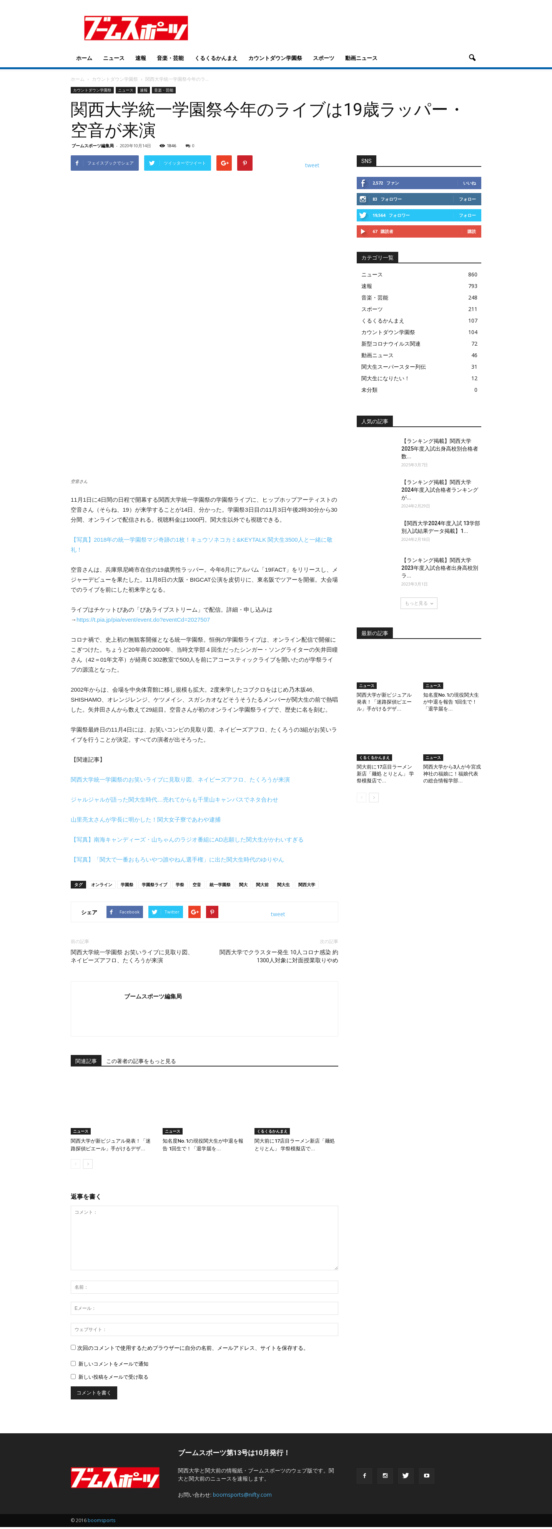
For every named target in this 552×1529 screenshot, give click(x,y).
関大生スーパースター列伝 (393, 366)
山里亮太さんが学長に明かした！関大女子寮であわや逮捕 (146, 819)
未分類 (369, 389)
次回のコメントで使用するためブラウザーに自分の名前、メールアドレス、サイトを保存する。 (193, 1348)
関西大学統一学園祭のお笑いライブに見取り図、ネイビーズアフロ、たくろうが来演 (180, 779)
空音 (197, 884)
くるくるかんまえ (216, 58)
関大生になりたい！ (385, 378)
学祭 (180, 884)
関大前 (262, 884)
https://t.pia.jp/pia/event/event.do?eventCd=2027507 (143, 619)
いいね (469, 183)
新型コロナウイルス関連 (391, 343)
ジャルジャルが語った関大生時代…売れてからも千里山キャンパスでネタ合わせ (174, 799)
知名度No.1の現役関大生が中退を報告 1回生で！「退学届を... (451, 702)
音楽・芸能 (170, 58)
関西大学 (306, 884)
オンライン (101, 884)
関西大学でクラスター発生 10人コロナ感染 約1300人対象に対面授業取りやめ (278, 956)
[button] (472, 58)
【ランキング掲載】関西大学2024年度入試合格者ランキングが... (439, 490)
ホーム (84, 58)
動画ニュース (361, 58)
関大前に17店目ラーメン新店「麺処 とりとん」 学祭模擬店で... (385, 774)
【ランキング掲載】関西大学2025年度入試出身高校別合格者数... (439, 448)
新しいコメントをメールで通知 (113, 1364)
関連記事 (86, 1061)
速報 (140, 58)
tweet (312, 165)
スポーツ (323, 58)
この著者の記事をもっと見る (141, 1061)
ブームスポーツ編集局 (92, 145)
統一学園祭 (220, 884)
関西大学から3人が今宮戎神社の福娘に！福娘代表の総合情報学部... (452, 774)
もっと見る (419, 603)
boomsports (101, 1520)
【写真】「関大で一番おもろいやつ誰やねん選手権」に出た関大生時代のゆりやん (177, 859)
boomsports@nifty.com (242, 1494)
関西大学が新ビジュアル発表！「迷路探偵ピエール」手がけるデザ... (384, 702)
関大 (243, 884)
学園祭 (127, 884)
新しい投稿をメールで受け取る (113, 1377)
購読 (471, 231)
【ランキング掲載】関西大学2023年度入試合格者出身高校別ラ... (439, 568)
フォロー (467, 199)
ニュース (114, 58)
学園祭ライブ (154, 884)
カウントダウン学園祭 (275, 58)
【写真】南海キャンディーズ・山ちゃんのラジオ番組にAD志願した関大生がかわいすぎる (187, 839)
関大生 (283, 884)
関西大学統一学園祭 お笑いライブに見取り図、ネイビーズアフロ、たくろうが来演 (132, 956)
